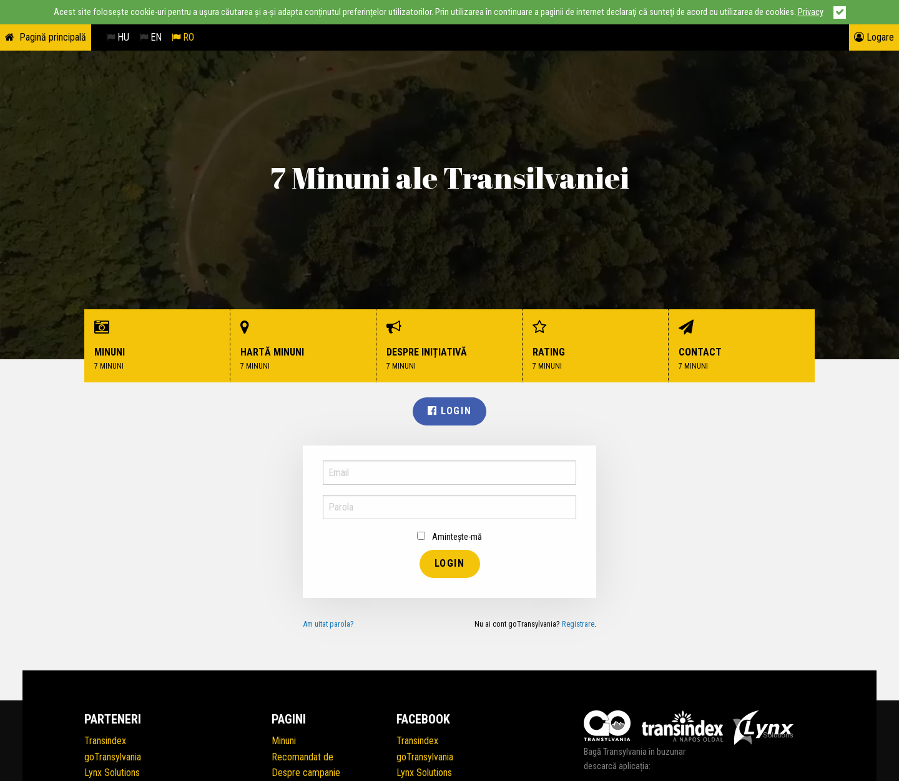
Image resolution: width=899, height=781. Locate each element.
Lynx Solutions (112, 773)
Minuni (157, 345)
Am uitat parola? (328, 624)
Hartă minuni (303, 345)
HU (117, 37)
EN (150, 37)
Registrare (578, 624)
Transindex (105, 741)
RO (183, 37)
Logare (874, 37)
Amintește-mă (449, 537)
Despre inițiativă (449, 345)
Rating (596, 345)
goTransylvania (112, 757)
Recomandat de (302, 757)
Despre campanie (306, 773)
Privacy (810, 12)
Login (449, 411)
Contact (742, 345)
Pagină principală (52, 37)
